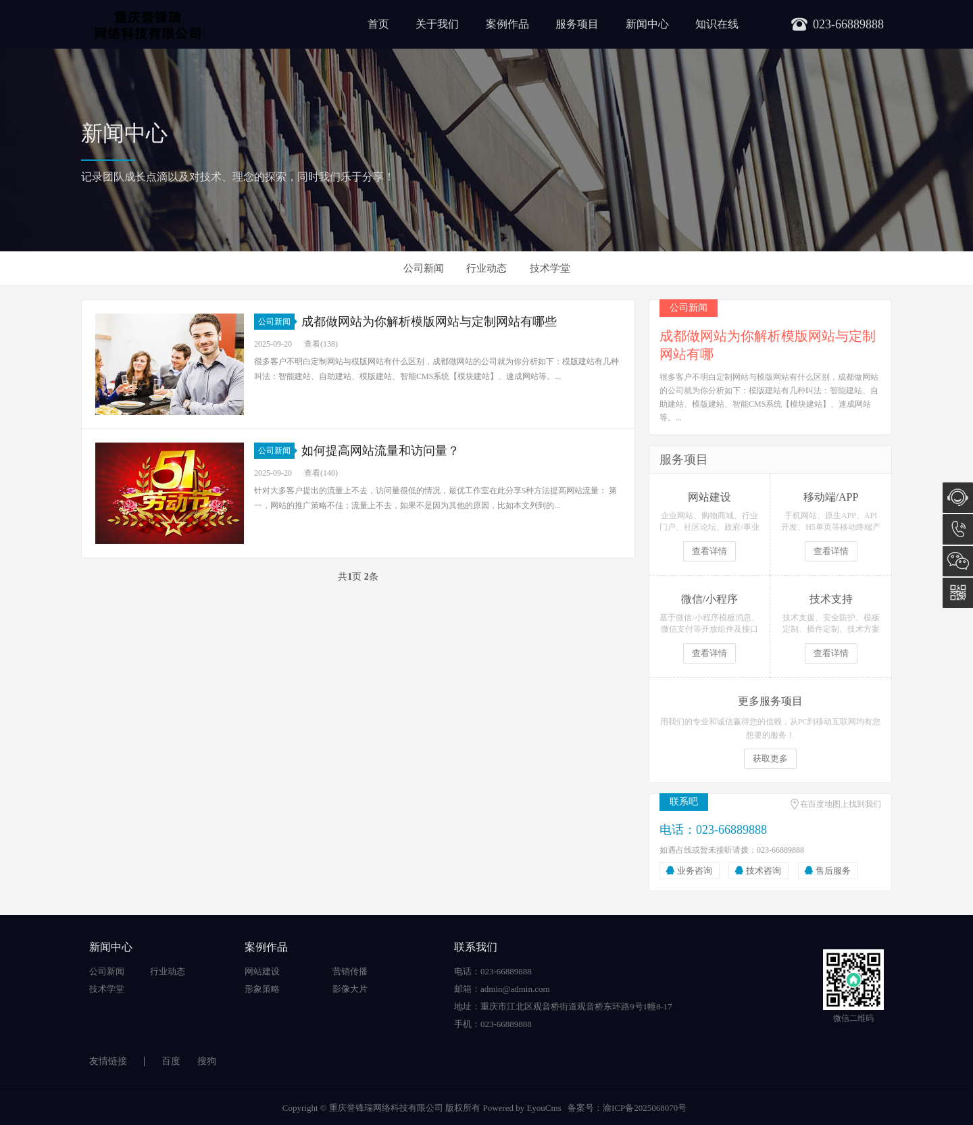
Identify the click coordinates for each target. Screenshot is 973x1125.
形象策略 (262, 989)
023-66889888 (958, 529)
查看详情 (709, 551)
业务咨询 (694, 871)
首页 (378, 24)
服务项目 (577, 24)
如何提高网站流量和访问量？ (380, 450)
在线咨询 (958, 497)
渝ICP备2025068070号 (645, 1108)
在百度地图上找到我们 (840, 804)
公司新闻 (423, 268)
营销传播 (350, 971)
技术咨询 (763, 871)
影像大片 (350, 989)
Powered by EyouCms (521, 1108)
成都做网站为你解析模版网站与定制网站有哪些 (429, 321)
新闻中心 (647, 24)
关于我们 (437, 24)
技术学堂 (550, 268)
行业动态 (486, 268)
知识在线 (717, 24)
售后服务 (833, 871)
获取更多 (770, 758)
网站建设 (262, 971)
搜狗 (206, 1061)
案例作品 (507, 24)
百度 (170, 1061)
